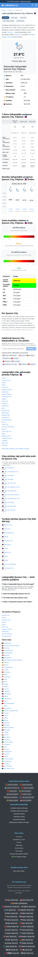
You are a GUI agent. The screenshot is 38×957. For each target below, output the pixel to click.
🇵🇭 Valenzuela (18, 545)
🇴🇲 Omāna (5, 735)
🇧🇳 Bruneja (5, 662)
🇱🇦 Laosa (5, 715)
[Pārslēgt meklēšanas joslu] (33, 5)
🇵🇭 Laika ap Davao (18, 468)
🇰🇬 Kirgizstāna (6, 708)
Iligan (3, 433)
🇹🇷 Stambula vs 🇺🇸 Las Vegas (11, 361)
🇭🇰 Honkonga (6, 672)
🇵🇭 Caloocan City (18, 541)
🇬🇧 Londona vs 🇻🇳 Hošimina (27, 364)
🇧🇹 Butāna (5, 665)
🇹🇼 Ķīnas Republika (8, 703)
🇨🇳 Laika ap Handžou (12, 784)
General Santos (6, 394)
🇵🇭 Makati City (18, 553)
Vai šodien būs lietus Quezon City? (15, 598)
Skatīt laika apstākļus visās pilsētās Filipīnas (15, 448)
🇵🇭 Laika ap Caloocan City (18, 472)
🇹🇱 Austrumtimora (7, 650)
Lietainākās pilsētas (19, 813)
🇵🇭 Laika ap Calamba (18, 510)
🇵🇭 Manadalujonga (18, 533)
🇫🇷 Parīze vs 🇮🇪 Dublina (9, 355)
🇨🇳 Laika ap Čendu (26, 794)
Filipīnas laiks (20, 21)
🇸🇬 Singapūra (6, 744)
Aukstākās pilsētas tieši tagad (19, 811)
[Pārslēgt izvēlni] (36, 5)
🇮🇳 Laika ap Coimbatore (11, 797)
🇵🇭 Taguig (18, 561)
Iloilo (3, 408)
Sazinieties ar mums (19, 839)
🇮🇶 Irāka (4, 679)
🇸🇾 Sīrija (4, 747)
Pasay (4, 422)
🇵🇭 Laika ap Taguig (18, 503)
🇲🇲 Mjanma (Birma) (8, 727)
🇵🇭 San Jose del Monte (18, 565)
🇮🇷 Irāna (4, 682)
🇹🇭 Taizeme (5, 754)
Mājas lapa (19, 845)
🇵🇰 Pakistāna (6, 737)
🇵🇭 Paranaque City (18, 568)
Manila (4, 382)
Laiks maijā (14, 17)
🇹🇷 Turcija (5, 756)
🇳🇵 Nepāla (5, 732)
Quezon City (5, 615)
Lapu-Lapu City (6, 431)
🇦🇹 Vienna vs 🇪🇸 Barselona (26, 355)
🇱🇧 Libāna (5, 718)
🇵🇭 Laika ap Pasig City (18, 506)
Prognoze (5, 17)
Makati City (5, 406)
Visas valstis (19, 851)
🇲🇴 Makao (5, 720)
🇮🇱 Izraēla (5, 684)
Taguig (4, 399)
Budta (3, 385)
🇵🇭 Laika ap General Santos (18, 495)
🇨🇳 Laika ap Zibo (12, 791)
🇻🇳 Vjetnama (6, 763)
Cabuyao (4, 445)
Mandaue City (6, 436)
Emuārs (19, 842)
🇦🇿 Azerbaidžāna (7, 653)
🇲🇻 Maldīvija (5, 725)
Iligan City (5, 443)
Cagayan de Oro (7, 389)
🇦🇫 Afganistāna (6, 643)
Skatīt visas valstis (25, 1)
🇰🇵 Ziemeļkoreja (7, 766)
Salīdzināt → (31, 348)
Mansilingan (5, 413)
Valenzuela (5, 392)
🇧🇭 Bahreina (6, 655)
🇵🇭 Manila (18, 537)
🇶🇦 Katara (5, 696)
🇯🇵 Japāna (5, 686)
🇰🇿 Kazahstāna (6, 698)
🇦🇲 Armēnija (5, 648)
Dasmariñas (5, 417)
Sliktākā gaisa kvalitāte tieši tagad (19, 822)
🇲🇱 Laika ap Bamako (25, 791)
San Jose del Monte (8, 427)
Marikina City (6, 415)
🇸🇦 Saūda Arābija (7, 742)
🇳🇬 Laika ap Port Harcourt (12, 788)
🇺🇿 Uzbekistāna (7, 761)
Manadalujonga (6, 420)
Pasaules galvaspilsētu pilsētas (19, 854)
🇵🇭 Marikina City (18, 525)
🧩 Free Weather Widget (19, 856)
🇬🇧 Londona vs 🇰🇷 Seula (10, 364)
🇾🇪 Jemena (5, 689)
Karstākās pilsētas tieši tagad (19, 808)
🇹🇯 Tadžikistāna (7, 751)
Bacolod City (6, 410)
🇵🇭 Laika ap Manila (18, 476)
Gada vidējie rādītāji (8, 21)
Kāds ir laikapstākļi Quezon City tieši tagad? (18, 584)
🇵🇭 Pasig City (18, 529)
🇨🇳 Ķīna (4, 701)
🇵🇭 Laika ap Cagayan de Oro (18, 487)
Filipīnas (10, 10)
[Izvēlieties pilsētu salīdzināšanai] (13, 348)
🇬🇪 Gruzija (5, 669)
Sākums (4, 10)
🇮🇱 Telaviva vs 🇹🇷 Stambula (10, 358)
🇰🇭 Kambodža (6, 694)
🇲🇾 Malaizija (5, 722)
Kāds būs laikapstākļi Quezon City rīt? (16, 594)
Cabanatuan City (7, 438)
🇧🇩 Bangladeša (6, 657)
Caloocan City (6, 380)
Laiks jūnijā (23, 17)
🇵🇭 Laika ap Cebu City (18, 483)
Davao (4, 378)
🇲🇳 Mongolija (6, 730)
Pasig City (5, 401)
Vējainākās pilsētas (19, 816)
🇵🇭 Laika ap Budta (18, 480)
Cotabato (4, 440)
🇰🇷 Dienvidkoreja (7, 667)
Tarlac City (5, 424)
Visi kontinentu (19, 848)
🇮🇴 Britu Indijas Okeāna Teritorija (12, 660)
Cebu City (5, 387)
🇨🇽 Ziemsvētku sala (8, 768)
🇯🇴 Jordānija (6, 691)
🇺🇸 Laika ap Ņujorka (12, 794)
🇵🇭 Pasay (18, 557)
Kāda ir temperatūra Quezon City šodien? (17, 602)
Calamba (4, 403)
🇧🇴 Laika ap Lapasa (12, 800)
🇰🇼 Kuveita (5, 713)
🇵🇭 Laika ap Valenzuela (18, 491)
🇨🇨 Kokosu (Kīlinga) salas (10, 710)
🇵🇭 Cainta (18, 549)
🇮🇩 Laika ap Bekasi (25, 800)
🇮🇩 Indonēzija (6, 677)
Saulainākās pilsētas (19, 819)
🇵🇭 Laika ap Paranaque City (18, 499)
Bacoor (4, 429)
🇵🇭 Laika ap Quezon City (27, 797)
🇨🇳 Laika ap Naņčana (26, 784)
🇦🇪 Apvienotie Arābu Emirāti (10, 645)
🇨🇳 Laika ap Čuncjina (27, 788)
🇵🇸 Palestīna (6, 739)
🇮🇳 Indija (4, 674)
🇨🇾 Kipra (4, 706)
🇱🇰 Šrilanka (5, 749)
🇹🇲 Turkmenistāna (7, 759)
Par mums (19, 836)
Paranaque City (6, 396)
